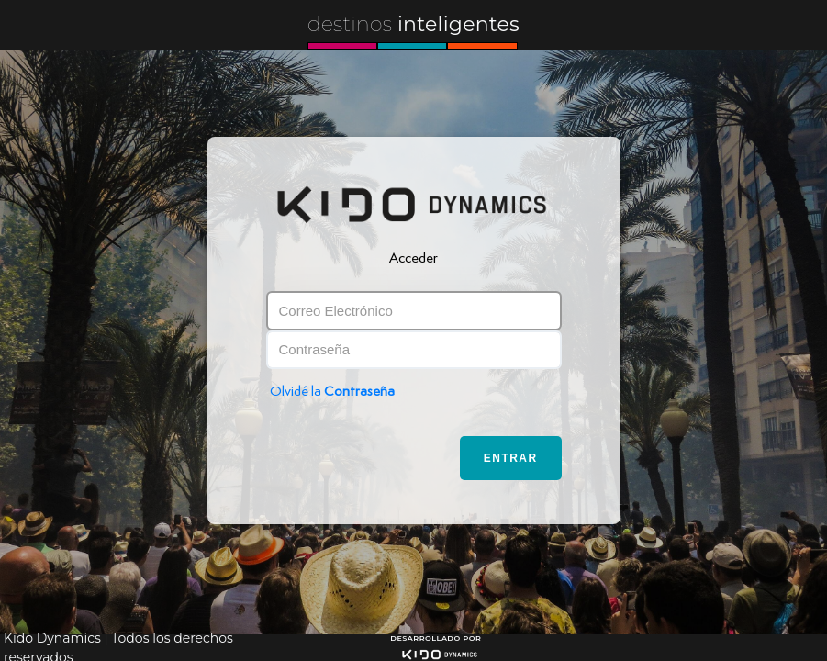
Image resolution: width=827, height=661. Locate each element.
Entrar (511, 458)
